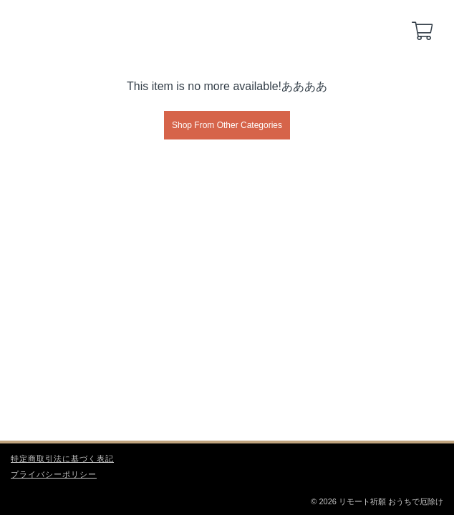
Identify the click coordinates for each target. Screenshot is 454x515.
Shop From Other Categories (227, 125)
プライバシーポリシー (54, 474)
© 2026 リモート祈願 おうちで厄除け (377, 501)
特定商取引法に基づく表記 (62, 458)
